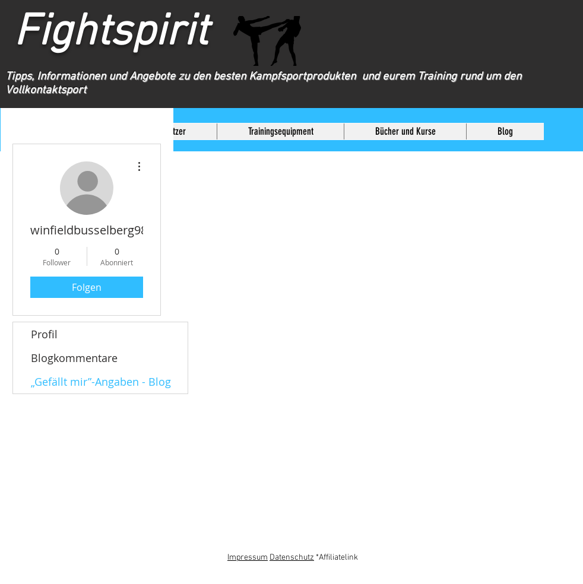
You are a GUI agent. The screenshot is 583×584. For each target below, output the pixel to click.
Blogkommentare (74, 358)
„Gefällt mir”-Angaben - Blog (101, 381)
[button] (280, 131)
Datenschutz (292, 558)
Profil (44, 334)
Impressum (247, 558)
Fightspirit (127, 33)
